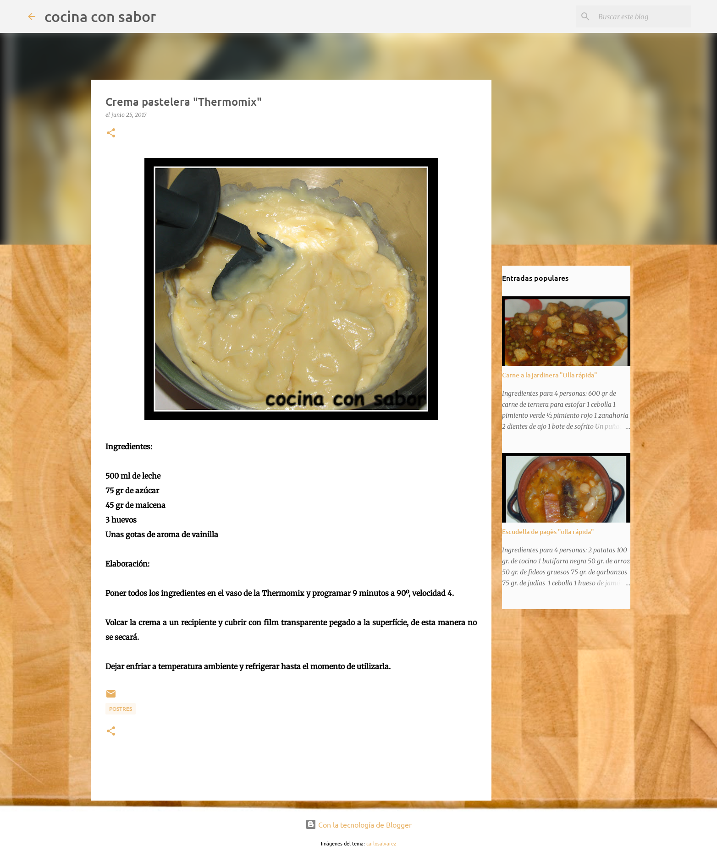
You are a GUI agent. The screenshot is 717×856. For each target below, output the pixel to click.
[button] (110, 133)
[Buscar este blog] (643, 16)
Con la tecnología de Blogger (358, 824)
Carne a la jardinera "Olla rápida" (549, 375)
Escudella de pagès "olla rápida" (548, 531)
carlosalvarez (381, 843)
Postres (120, 709)
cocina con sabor (100, 16)
